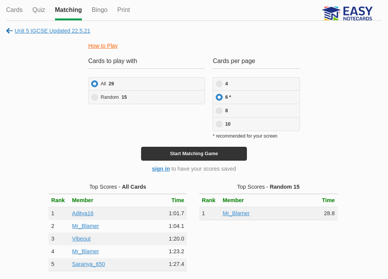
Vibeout (81, 239)
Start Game (194, 153)
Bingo (100, 10)
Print (123, 10)
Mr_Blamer (85, 226)
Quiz (38, 10)
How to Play (103, 46)
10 (228, 124)
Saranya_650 (88, 264)
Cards (14, 10)
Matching (68, 10)
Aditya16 (82, 213)
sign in (161, 169)
